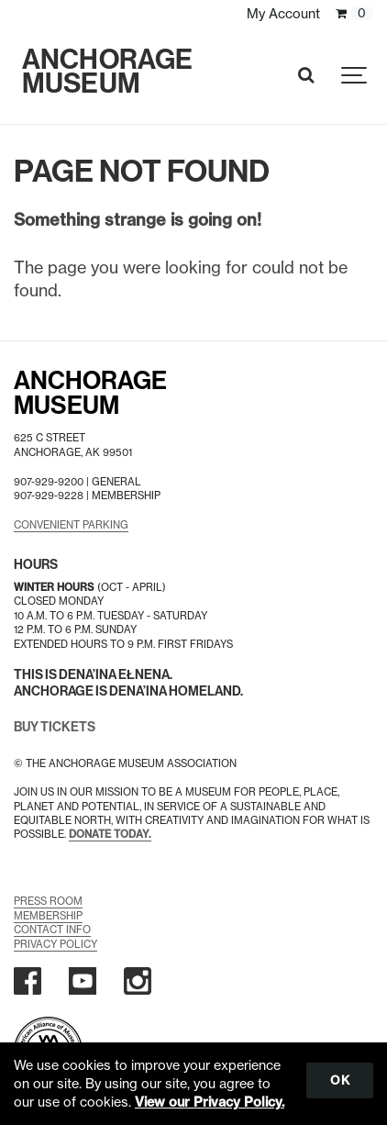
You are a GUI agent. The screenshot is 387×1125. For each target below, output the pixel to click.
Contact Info (52, 929)
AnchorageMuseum (90, 393)
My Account (283, 14)
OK (339, 1080)
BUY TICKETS (54, 727)
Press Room (48, 901)
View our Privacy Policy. (209, 1102)
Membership (48, 915)
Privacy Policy (55, 944)
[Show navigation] (355, 76)
